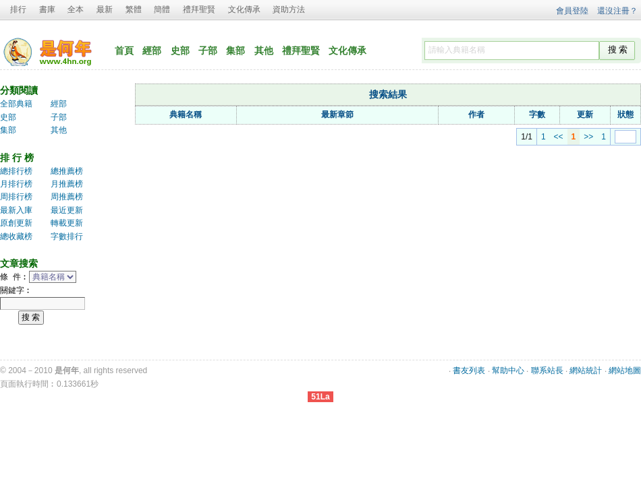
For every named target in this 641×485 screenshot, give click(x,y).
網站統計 (585, 370)
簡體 (162, 9)
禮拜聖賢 (199, 9)
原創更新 (16, 223)
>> (573, 136)
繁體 (134, 9)
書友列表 (469, 370)
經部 (151, 50)
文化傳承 (244, 9)
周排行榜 (16, 196)
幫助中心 (508, 370)
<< (543, 136)
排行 (18, 9)
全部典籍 (16, 103)
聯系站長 (547, 370)
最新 (104, 9)
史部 (180, 50)
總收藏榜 (16, 236)
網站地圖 (625, 370)
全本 (75, 9)
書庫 (47, 9)
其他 (263, 50)
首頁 (124, 50)
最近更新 (67, 210)
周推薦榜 (67, 196)
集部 (235, 50)
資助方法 (289, 9)
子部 (207, 50)
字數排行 (67, 236)
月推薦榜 (67, 184)
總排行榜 (16, 171)
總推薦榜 (67, 171)
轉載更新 (67, 223)
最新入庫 (16, 210)
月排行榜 (16, 184)
